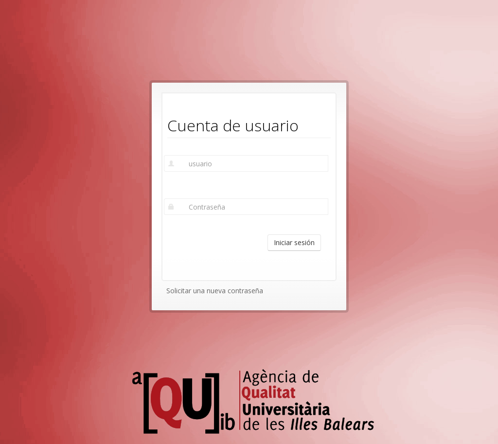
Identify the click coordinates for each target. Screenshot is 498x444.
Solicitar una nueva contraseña (214, 290)
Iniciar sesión (294, 242)
